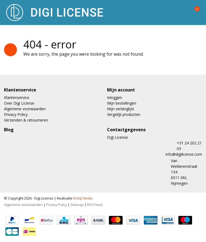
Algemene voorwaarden (25, 108)
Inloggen (114, 97)
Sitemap (77, 204)
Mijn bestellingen (121, 103)
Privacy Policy (16, 114)
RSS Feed (94, 204)
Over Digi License (19, 103)
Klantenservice (16, 97)
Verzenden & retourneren (26, 120)
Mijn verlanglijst (120, 108)
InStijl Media (82, 198)
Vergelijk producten (123, 114)
